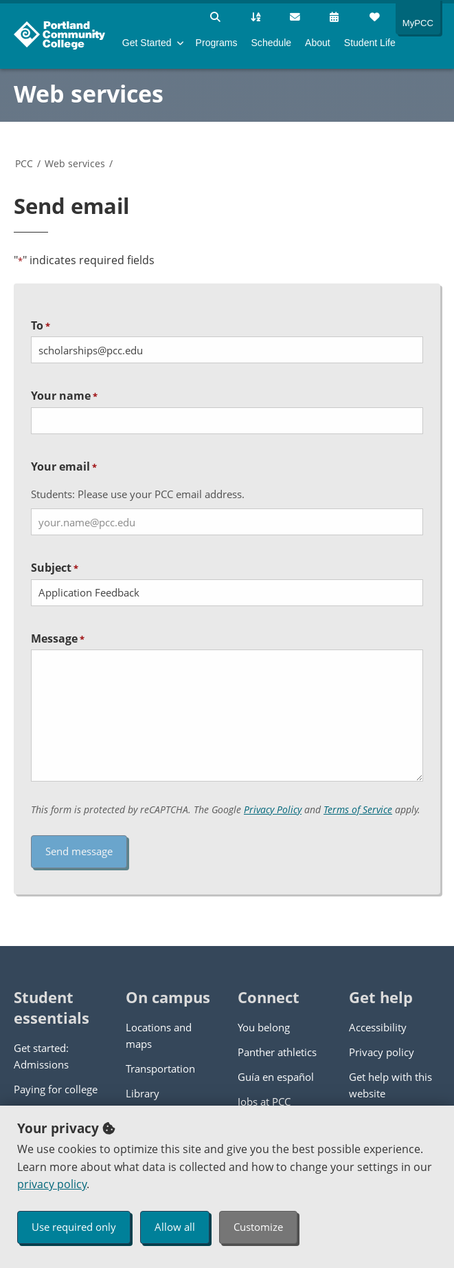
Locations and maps (159, 1035)
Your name (64, 395)
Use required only (74, 1227)
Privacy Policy (273, 809)
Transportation (160, 1068)
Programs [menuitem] (217, 42)
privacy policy (52, 1184)
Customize (258, 1227)
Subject (54, 567)
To (40, 325)
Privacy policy (381, 1052)
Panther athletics (277, 1052)
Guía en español (276, 1077)
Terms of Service (358, 809)
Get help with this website (390, 1085)
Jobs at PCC (264, 1101)
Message (57, 638)
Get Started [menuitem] (147, 42)
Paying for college (56, 1089)
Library (142, 1093)
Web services (88, 93)
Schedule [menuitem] (271, 42)
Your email (64, 466)
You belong (264, 1027)
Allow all (175, 1227)
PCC (24, 163)
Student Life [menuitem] (370, 42)
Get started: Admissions (41, 1056)
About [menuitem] (317, 42)
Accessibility (378, 1027)
